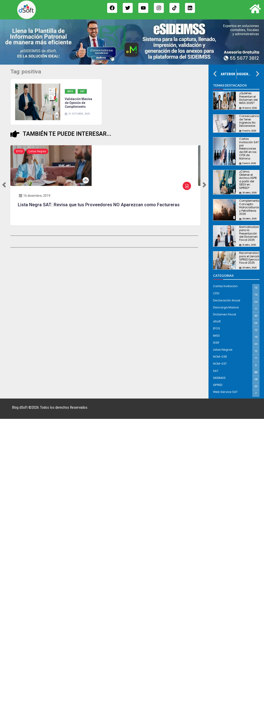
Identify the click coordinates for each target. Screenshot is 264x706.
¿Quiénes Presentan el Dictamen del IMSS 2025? (248, 98)
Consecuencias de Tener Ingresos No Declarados (250, 121)
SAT (82, 91)
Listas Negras (37, 151)
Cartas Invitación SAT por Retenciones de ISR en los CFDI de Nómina (249, 148)
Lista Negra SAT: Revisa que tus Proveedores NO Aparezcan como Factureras (99, 204)
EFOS (19, 151)
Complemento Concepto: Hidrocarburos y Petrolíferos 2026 (249, 207)
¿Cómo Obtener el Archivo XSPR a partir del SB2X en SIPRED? (248, 180)
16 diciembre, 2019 (34, 195)
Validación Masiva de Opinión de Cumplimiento (78, 102)
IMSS (70, 91)
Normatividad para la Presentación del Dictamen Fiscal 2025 (249, 233)
